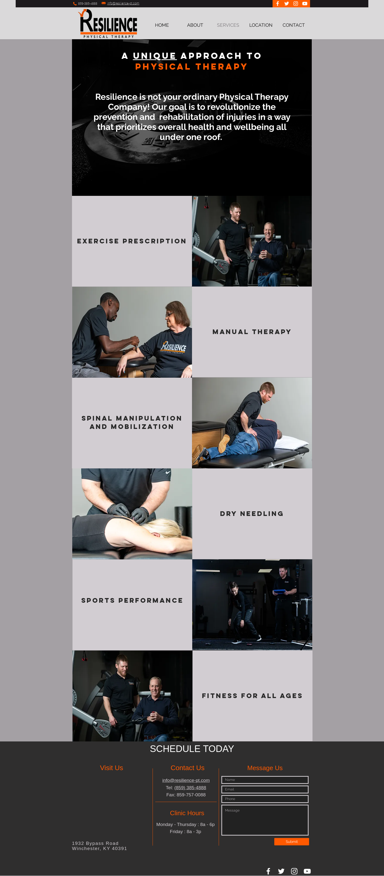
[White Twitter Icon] (287, 3)
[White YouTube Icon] (305, 3)
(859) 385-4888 (190, 787)
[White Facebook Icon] (278, 3)
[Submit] (291, 841)
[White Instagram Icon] (296, 3)
